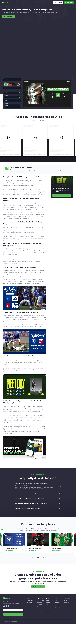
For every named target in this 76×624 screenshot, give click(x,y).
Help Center (57, 612)
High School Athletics (41, 600)
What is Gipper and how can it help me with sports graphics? (38, 486)
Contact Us (66, 604)
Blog (56, 600)
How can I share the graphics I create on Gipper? (38, 508)
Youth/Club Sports (40, 604)
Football (47, 604)
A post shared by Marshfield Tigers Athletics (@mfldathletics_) (38, 154)
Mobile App (29, 602)
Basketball (48, 602)
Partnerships (66, 602)
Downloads (57, 605)
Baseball (47, 600)
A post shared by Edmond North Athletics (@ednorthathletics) (64, 154)
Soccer (47, 606)
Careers (65, 600)
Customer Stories (58, 607)
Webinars (57, 602)
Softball (47, 609)
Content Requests (30, 600)
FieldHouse (57, 609)
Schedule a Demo (69, 2)
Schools (38, 606)
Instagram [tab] (41, 121)
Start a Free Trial (58, 2)
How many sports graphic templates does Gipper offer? (38, 498)
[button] (31, 558)
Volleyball (48, 611)
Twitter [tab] (33, 121)
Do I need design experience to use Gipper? (38, 493)
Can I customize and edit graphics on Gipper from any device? (38, 503)
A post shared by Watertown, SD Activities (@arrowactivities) (12, 154)
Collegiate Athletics (40, 602)
